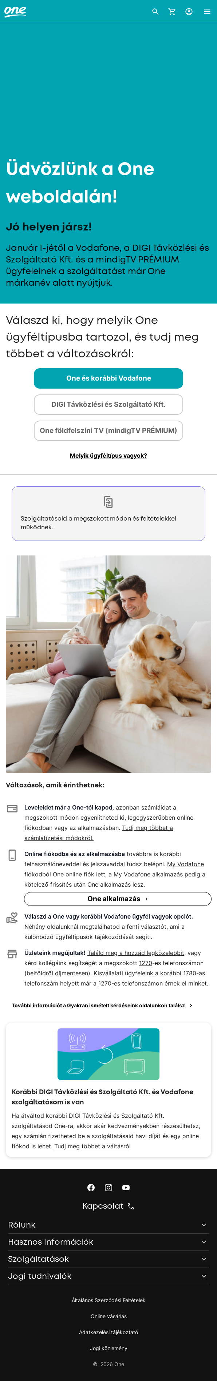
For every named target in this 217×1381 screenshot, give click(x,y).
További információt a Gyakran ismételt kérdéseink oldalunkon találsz (103, 1005)
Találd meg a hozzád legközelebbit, (136, 952)
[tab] (108, 378)
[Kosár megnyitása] (172, 11)
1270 (145, 963)
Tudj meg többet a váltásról (92, 1146)
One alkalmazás (118, 899)
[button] (155, 11)
